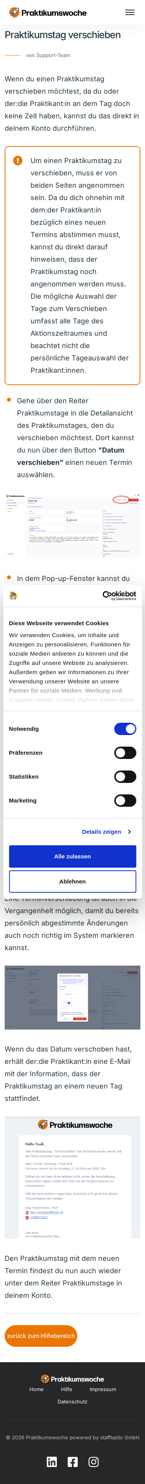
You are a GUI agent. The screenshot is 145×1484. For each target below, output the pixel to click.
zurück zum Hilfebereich (41, 1335)
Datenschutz (72, 1401)
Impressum (103, 1389)
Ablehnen (72, 881)
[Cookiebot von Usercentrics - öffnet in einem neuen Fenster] (103, 596)
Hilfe (66, 1389)
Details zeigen (101, 831)
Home (36, 1389)
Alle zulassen (72, 856)
